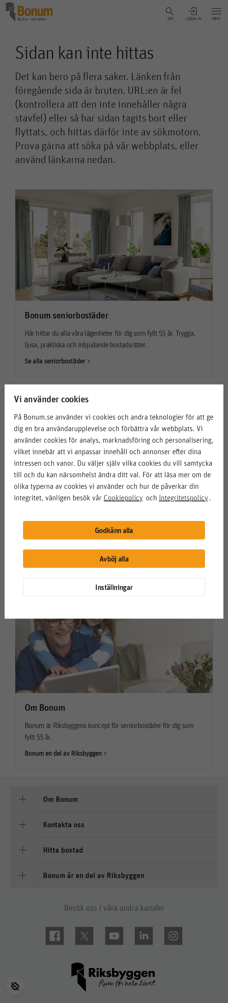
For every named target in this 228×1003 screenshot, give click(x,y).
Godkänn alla (114, 530)
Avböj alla (114, 558)
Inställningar (113, 586)
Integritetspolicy (183, 497)
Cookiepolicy (123, 497)
